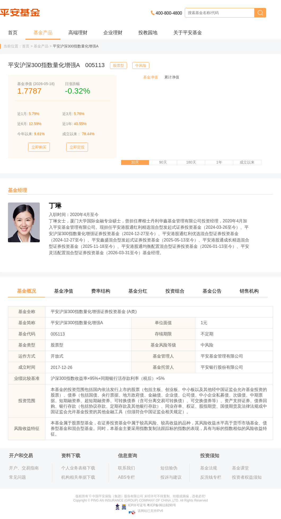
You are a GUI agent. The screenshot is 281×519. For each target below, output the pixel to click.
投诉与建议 (171, 477)
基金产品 (42, 32)
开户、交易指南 (24, 468)
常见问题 (17, 477)
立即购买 (39, 147)
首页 (12, 32)
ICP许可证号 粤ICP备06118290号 (146, 505)
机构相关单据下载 (78, 477)
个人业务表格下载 (78, 468)
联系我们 (126, 468)
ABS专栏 (126, 477)
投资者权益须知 (247, 477)
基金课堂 (240, 468)
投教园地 (147, 32)
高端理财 (77, 32)
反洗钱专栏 (210, 477)
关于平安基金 (187, 32)
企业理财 (112, 32)
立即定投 (77, 147)
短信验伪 (168, 468)
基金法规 (208, 468)
